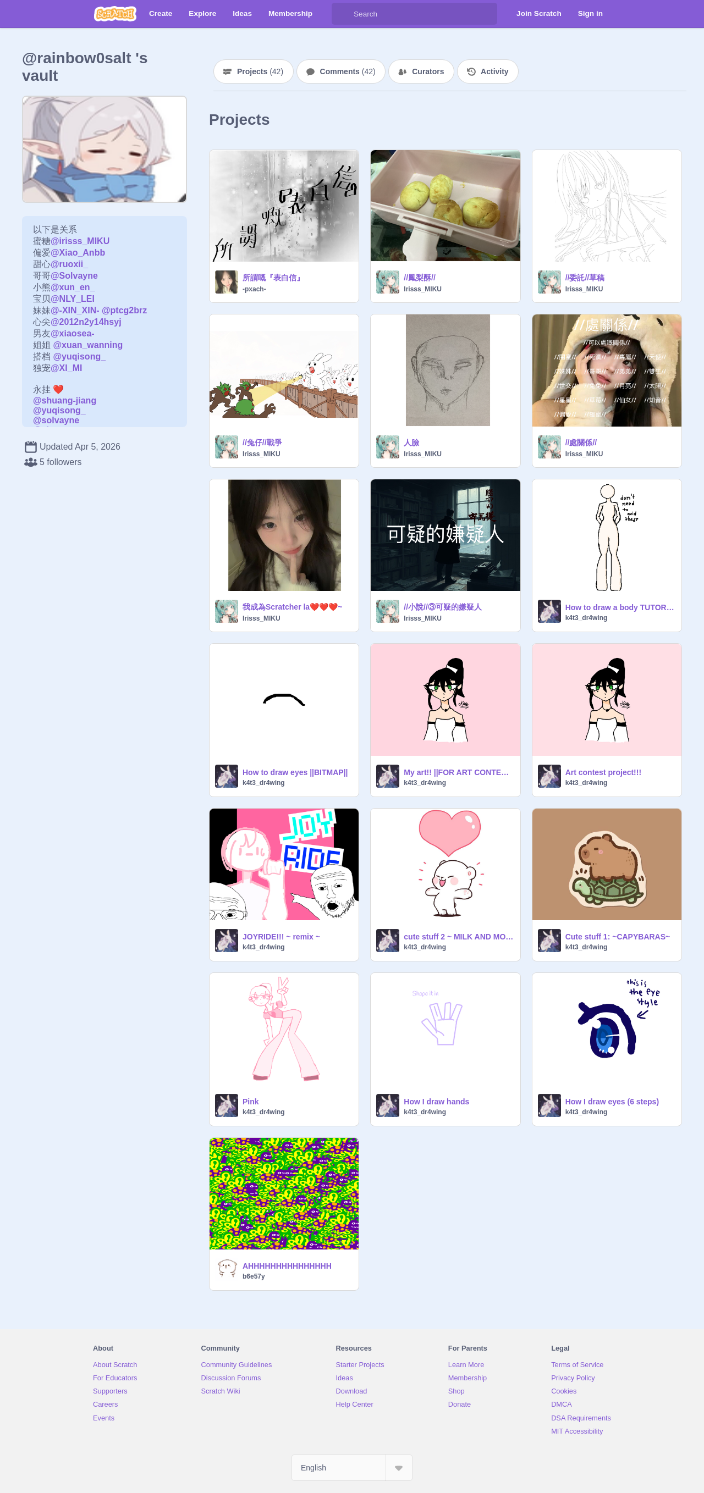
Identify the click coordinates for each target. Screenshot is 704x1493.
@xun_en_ (73, 287)
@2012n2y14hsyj (86, 322)
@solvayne (56, 420)
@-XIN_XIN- (75, 310)
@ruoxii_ (69, 264)
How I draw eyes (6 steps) (612, 1101)
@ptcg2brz (124, 310)
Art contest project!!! (603, 772)
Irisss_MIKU (423, 289)
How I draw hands (436, 1101)
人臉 (411, 442)
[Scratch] (115, 13)
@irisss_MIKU (80, 241)
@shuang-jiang (64, 400)
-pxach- (254, 289)
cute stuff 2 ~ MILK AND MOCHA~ (458, 936)
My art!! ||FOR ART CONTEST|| (458, 772)
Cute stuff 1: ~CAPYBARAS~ (617, 936)
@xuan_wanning (88, 345)
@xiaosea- (73, 333)
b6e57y (254, 1276)
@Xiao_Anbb (78, 252)
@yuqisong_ (79, 356)
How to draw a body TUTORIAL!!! (620, 607)
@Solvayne (74, 275)
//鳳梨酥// (420, 277)
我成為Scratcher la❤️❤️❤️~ (292, 606)
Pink (251, 1101)
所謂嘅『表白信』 (273, 277)
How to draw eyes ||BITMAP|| (295, 772)
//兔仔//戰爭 (262, 442)
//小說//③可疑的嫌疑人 (443, 606)
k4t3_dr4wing (586, 618)
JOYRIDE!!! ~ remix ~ (281, 936)
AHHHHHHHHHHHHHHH (287, 1266)
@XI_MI (66, 368)
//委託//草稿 (585, 277)
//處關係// (581, 442)
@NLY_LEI (73, 298)
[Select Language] (352, 1468)
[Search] (343, 14)
